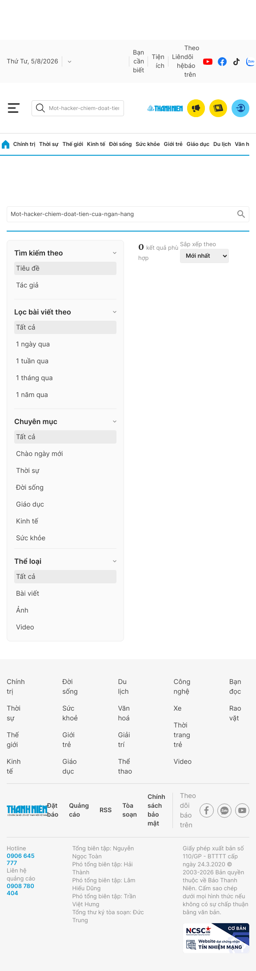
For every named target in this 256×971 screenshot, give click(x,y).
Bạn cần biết (138, 61)
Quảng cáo (79, 810)
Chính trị (24, 144)
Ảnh (22, 610)
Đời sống (120, 144)
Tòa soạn (129, 810)
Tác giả (27, 285)
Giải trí (124, 740)
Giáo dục (198, 144)
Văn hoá (124, 713)
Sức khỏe (148, 144)
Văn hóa (245, 144)
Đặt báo (52, 810)
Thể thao (125, 766)
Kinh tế (96, 144)
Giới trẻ (173, 144)
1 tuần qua (32, 361)
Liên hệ (178, 61)
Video (25, 627)
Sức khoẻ (70, 713)
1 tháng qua (34, 377)
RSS (106, 810)
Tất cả (26, 327)
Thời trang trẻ (182, 735)
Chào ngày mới (39, 453)
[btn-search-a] (40, 108)
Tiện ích (158, 61)
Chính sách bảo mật (156, 810)
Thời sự (49, 144)
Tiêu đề (28, 268)
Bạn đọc (235, 686)
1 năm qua (32, 394)
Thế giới (72, 144)
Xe (178, 708)
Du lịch (222, 144)
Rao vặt (235, 713)
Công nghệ (182, 686)
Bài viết (27, 593)
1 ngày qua (33, 344)
